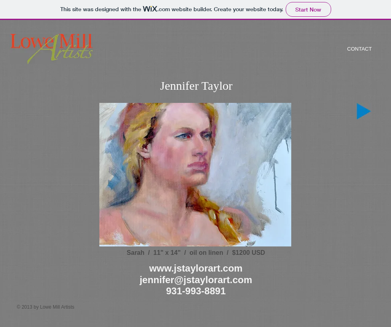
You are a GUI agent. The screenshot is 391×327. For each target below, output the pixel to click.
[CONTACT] (359, 49)
